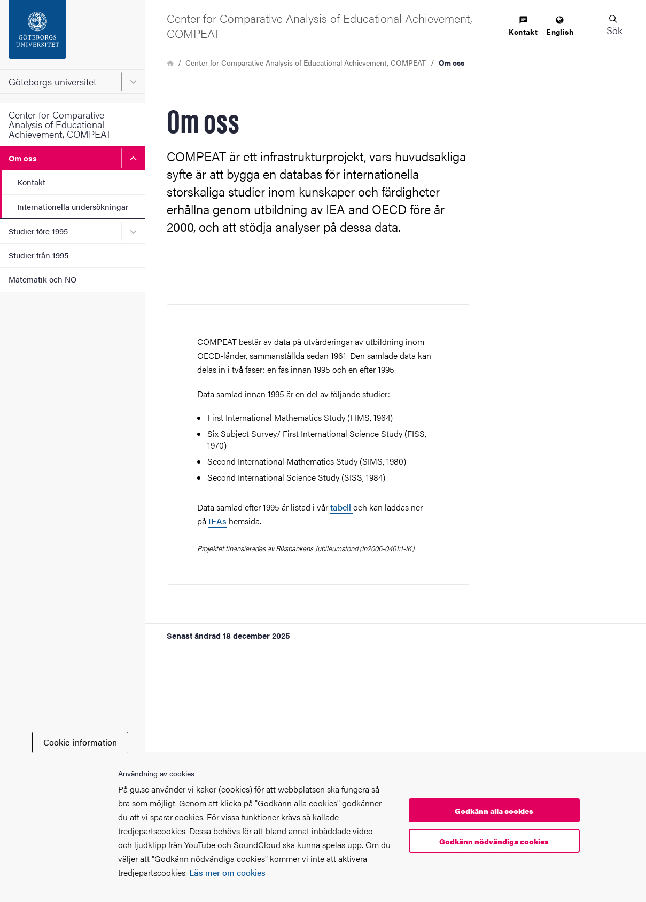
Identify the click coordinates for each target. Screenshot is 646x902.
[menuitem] (523, 26)
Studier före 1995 (38, 231)
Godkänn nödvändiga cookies (494, 841)
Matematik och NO (42, 279)
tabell (341, 507)
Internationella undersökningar (72, 206)
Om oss (23, 157)
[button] (614, 25)
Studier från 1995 (38, 255)
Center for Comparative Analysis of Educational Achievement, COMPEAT (60, 124)
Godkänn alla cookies (494, 810)
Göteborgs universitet (52, 81)
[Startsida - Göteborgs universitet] (72, 34)
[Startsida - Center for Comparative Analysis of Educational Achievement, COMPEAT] (330, 25)
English (559, 26)
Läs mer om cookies (227, 872)
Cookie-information (80, 742)
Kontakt (31, 181)
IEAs (217, 521)
